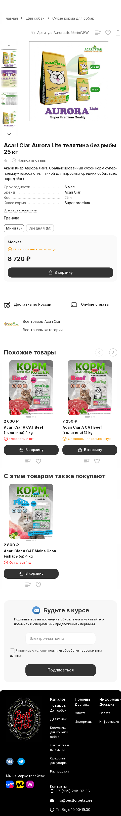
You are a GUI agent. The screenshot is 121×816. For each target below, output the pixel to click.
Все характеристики (20, 210)
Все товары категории (43, 330)
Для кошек (58, 719)
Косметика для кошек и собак (59, 732)
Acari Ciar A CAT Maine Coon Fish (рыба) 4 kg (30, 553)
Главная (11, 18)
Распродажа (59, 771)
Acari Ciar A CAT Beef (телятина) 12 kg (82, 430)
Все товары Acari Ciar (41, 321)
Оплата (80, 713)
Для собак (35, 18)
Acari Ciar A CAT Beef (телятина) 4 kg (23, 430)
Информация (84, 721)
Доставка (82, 704)
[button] (9, 134)
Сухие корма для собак (73, 18)
